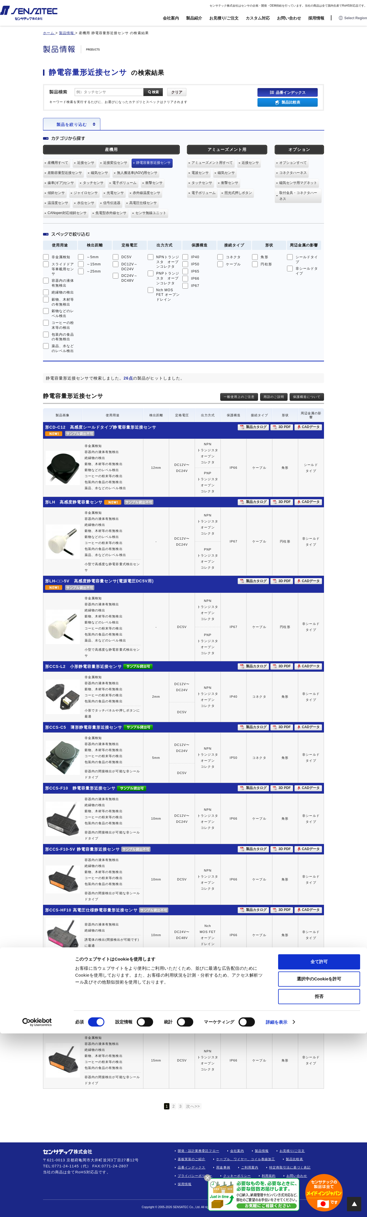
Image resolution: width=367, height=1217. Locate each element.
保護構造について (307, 396)
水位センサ (85, 203)
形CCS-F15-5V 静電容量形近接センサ (84, 1026)
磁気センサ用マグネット (298, 183)
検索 (155, 92)
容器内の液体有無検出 (63, 283)
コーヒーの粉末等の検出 (63, 325)
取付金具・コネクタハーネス (298, 196)
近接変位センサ (115, 163)
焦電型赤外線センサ (110, 213)
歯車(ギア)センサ (61, 183)
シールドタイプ (307, 259)
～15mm (94, 264)
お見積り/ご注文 (224, 18)
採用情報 (316, 18)
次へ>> (193, 1106)
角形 (264, 257)
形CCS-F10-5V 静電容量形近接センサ (82, 849)
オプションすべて (293, 163)
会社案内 (171, 18)
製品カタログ (256, 427)
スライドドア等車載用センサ (63, 269)
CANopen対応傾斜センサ (67, 213)
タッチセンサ (93, 183)
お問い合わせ (289, 18)
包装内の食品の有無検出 (63, 337)
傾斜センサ (56, 193)
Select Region (353, 18)
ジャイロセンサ (86, 193)
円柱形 (266, 264)
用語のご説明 (273, 396)
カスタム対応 (258, 18)
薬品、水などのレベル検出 (63, 348)
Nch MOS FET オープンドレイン (168, 295)
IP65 (195, 271)
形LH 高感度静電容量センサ (74, 502)
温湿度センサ (58, 203)
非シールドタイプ (307, 271)
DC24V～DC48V (129, 278)
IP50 (195, 264)
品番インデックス (291, 92)
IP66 (195, 279)
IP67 (195, 286)
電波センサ (200, 173)
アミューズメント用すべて (212, 163)
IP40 (195, 257)
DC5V (126, 257)
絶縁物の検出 (63, 292)
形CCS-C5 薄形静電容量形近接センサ (83, 727)
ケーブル (233, 264)
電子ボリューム (124, 183)
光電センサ (115, 193)
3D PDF (284, 427)
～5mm (93, 257)
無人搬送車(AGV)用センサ (137, 173)
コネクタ (233, 257)
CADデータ (311, 427)
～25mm (94, 271)
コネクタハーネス (293, 173)
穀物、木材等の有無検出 (63, 302)
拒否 (319, 1179)
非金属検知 (61, 257)
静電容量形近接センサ (153, 163)
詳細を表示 (277, 1205)
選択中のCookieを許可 (319, 1162)
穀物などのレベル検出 (63, 313)
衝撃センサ (154, 183)
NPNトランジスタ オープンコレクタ (167, 262)
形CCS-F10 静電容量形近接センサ (80, 788)
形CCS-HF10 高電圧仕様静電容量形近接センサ (91, 910)
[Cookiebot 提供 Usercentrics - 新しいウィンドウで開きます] (37, 1206)
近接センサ (85, 163)
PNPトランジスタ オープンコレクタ (167, 278)
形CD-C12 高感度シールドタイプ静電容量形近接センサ (100, 427)
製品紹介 (194, 18)
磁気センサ (99, 173)
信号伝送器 (111, 203)
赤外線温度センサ (146, 193)
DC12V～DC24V (129, 266)
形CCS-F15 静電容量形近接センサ (80, 960)
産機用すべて (58, 163)
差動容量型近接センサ (65, 173)
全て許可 (319, 1145)
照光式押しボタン (238, 193)
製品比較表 (291, 102)
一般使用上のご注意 (239, 396)
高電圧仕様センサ (143, 203)
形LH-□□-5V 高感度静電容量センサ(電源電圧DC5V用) (99, 581)
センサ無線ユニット (150, 213)
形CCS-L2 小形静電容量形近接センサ (83, 666)
